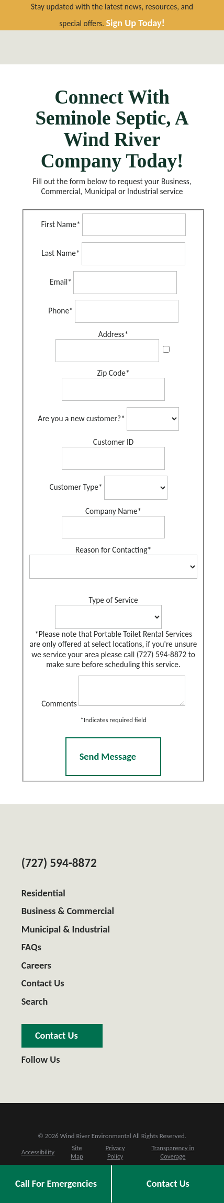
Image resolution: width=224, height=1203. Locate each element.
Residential (43, 896)
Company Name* (113, 511)
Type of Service (113, 600)
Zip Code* (113, 373)
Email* (61, 282)
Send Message (114, 760)
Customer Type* (75, 487)
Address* (113, 334)
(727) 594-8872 (59, 866)
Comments (54, 706)
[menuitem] (37, 1155)
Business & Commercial (67, 914)
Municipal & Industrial (65, 932)
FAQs (31, 950)
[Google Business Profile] (25, 1079)
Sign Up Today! (135, 23)
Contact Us (42, 986)
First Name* (60, 224)
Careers (36, 968)
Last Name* (60, 253)
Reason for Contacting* (113, 550)
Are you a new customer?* (81, 418)
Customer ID (113, 442)
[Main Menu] (194, 47)
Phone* (60, 311)
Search (34, 1004)
